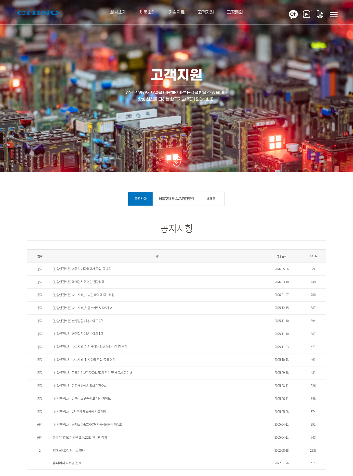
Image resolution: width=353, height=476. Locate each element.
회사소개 (118, 12)
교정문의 (235, 12)
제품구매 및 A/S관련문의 (176, 199)
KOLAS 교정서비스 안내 (69, 450)
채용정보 (212, 199)
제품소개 (147, 12)
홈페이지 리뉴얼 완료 (67, 463)
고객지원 (206, 12)
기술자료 (176, 12)
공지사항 (140, 199)
